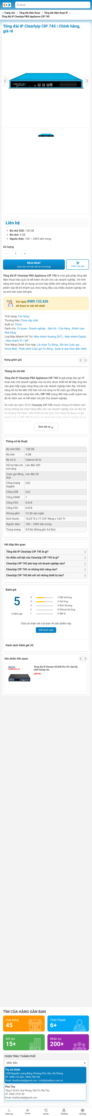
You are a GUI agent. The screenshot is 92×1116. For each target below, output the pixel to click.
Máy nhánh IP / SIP (17, 340)
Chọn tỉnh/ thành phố (20, 1056)
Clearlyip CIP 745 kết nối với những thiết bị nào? (35, 575)
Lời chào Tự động (47, 344)
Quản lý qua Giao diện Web (70, 348)
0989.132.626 (37, 301)
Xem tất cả (46, 426)
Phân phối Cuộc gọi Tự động (36, 348)
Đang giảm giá (13, 359)
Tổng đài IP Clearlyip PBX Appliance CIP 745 (25, 16)
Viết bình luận (46, 629)
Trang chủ (9, 12)
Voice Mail (11, 348)
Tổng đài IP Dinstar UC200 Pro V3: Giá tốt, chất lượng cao (56, 668)
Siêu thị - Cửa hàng (58, 328)
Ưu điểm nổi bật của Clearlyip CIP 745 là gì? (32, 557)
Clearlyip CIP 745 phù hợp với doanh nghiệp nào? (35, 563)
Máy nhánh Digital (75, 336)
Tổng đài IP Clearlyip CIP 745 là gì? (27, 551)
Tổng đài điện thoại (29, 12)
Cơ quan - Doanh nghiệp (31, 328)
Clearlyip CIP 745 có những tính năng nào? (31, 569)
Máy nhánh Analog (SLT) (48, 336)
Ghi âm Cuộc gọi (70, 344)
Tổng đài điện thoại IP (56, 12)
